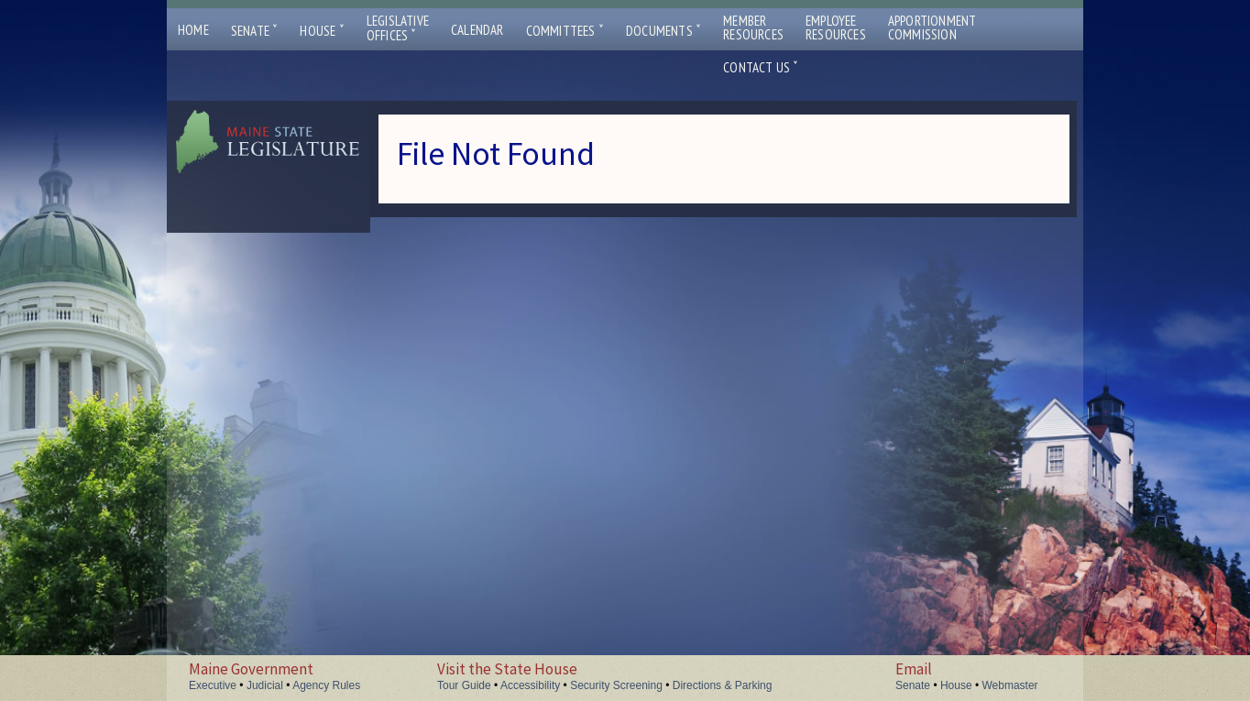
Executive (212, 685)
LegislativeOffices (398, 28)
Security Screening (616, 685)
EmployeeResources (836, 27)
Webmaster (1009, 685)
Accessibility (530, 685)
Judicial (265, 685)
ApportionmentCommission (932, 27)
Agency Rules (326, 685)
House (322, 30)
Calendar (477, 30)
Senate (255, 30)
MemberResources (753, 27)
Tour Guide (464, 685)
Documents (663, 30)
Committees (565, 30)
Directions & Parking (723, 685)
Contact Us (760, 67)
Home (193, 30)
